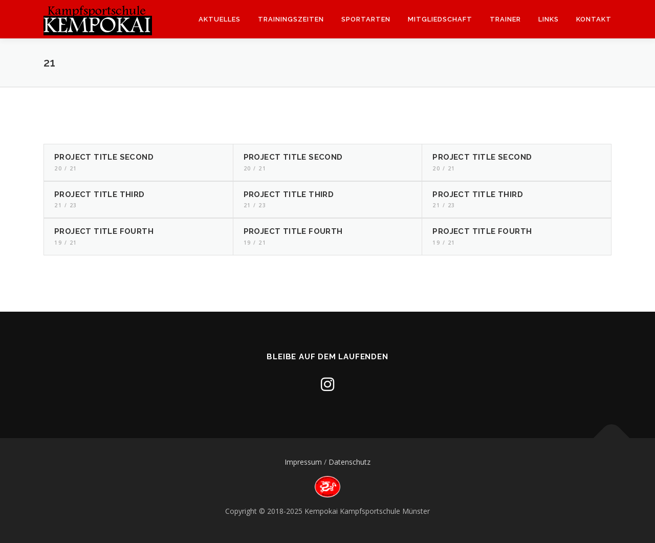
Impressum (303, 462)
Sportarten (365, 19)
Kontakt (594, 19)
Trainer (505, 19)
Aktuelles (220, 19)
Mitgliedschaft (440, 19)
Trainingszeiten (291, 19)
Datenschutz (349, 462)
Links (548, 19)
